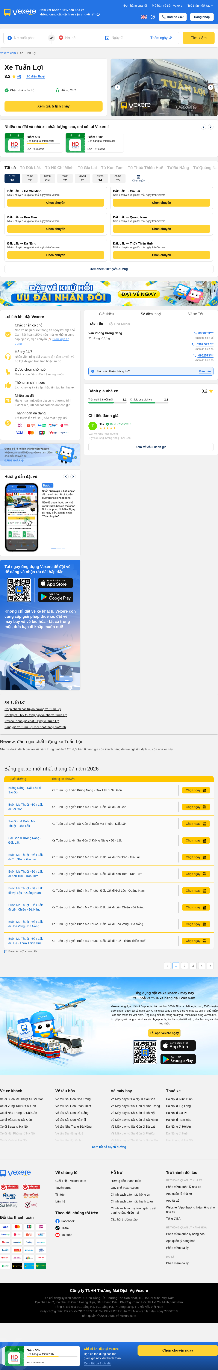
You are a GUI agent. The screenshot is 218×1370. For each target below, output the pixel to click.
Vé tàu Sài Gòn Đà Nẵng (71, 1113)
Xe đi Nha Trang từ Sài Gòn (18, 1113)
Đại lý (170, 1256)
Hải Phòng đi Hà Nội (179, 1140)
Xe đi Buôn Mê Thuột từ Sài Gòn (22, 1099)
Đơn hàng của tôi (135, 5)
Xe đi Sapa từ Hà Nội (14, 1126)
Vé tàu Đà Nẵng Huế (69, 1133)
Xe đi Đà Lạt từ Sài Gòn (16, 1119)
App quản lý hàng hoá (180, 1241)
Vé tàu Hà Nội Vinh (68, 1140)
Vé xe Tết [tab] (195, 314)
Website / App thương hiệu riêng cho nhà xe (190, 1209)
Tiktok (65, 1228)
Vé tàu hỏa (65, 1091)
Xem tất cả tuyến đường (109, 1147)
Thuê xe (173, 1091)
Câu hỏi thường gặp (124, 1219)
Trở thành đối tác (201, 6)
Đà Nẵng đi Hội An (178, 1126)
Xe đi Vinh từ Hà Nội (13, 1140)
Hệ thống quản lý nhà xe (184, 1180)
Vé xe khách (11, 1091)
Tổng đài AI (173, 1218)
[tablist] (151, 314)
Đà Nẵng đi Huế (177, 1133)
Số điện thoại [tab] (151, 314)
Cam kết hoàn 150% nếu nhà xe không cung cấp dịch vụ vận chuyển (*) (67, 12)
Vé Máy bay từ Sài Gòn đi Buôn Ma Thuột (134, 1142)
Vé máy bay (121, 1091)
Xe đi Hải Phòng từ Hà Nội (17, 1133)
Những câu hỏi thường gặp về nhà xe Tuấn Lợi (36, 715)
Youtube (66, 1235)
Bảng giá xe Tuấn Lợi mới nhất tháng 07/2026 (35, 727)
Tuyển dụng (63, 1187)
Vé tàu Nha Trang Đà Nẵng (73, 1126)
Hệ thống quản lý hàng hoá (186, 1227)
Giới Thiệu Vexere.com (70, 1181)
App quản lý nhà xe (179, 1193)
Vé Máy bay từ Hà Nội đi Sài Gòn (133, 1099)
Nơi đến (71, 38)
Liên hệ (60, 1201)
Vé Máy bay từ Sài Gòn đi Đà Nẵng (134, 1119)
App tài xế (172, 1200)
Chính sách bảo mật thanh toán (132, 1201)
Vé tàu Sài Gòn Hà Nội (70, 1119)
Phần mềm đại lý (177, 1247)
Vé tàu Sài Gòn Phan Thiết (73, 1106)
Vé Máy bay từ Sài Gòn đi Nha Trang (135, 1106)
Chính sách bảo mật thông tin (130, 1194)
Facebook (67, 1221)
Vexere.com (8, 53)
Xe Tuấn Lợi (15, 702)
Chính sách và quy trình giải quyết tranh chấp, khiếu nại (133, 1210)
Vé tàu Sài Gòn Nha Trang (73, 1099)
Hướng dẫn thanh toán (126, 1181)
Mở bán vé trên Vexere (167, 5)
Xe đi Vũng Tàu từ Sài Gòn (18, 1106)
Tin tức (60, 1194)
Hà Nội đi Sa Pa (177, 1113)
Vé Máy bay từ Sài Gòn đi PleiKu (132, 1133)
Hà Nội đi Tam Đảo (178, 1119)
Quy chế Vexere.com (125, 1187)
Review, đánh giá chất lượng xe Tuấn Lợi (32, 721)
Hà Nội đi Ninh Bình (179, 1099)
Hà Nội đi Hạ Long (178, 1106)
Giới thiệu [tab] (106, 314)
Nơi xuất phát (24, 38)
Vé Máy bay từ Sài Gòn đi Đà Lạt (133, 1126)
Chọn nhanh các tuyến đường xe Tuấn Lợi (33, 709)
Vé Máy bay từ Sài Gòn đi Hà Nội (133, 1113)
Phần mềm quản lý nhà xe (183, 1187)
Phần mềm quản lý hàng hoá (185, 1234)
